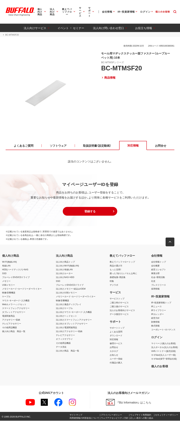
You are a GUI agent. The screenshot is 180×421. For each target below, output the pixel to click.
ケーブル (6, 296)
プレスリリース (158, 285)
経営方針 (155, 318)
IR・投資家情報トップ (161, 302)
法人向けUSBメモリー (66, 292)
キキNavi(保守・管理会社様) (164, 359)
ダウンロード (116, 335)
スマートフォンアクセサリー (16, 308)
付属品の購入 (116, 362)
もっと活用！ (115, 269)
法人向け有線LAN (64, 269)
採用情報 (155, 289)
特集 (112, 281)
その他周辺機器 (9, 327)
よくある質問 (116, 331)
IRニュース (156, 306)
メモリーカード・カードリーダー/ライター (22, 289)
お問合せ (114, 347)
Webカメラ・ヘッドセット (14, 304)
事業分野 (155, 273)
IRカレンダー (157, 314)
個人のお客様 (159, 366)
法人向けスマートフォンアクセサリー (74, 320)
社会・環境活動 (158, 277)
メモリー (6, 281)
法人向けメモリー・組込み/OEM (71, 289)
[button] (90, 211)
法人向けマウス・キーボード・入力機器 (74, 312)
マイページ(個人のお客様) (163, 343)
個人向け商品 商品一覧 (13, 331)
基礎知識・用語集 (118, 277)
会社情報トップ (158, 261)
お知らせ (114, 355)
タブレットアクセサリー (13, 312)
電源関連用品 (8, 316)
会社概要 (155, 265)
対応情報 (114, 339)
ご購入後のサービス (119, 306)
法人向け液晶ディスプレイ (68, 304)
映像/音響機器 (8, 292)
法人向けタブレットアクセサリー (72, 323)
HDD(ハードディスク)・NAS (15, 269)
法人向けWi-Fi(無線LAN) (67, 265)
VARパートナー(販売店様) (163, 351)
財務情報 (155, 322)
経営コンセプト (158, 269)
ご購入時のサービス (119, 302)
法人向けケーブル (64, 308)
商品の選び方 (116, 265)
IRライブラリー (158, 310)
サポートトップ (117, 328)
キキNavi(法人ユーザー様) (163, 355)
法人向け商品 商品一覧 (67, 350)
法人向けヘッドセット (66, 316)
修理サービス (116, 343)
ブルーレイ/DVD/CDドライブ (16, 277)
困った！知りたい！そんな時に (123, 273)
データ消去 (61, 347)
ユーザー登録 (116, 359)
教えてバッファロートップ (122, 261)
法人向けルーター (64, 273)
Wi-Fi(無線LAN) (9, 261)
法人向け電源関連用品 (66, 327)
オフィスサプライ (64, 339)
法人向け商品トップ (65, 261)
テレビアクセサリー (11, 323)
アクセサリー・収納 (11, 320)
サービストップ (117, 298)
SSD (4, 273)
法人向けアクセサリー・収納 (69, 331)
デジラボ (114, 285)
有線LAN (6, 265)
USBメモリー (8, 285)
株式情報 (155, 326)
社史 (153, 281)
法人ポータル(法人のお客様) (164, 347)
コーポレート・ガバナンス (163, 329)
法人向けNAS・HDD (65, 277)
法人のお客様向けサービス (122, 310)
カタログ (114, 351)
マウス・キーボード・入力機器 (16, 300)
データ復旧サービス (119, 314)
